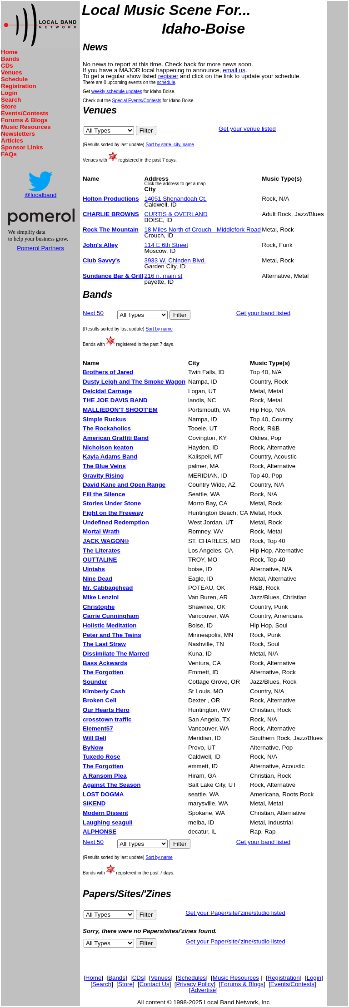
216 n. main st (164, 275)
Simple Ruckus (104, 419)
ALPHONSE (99, 831)
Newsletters (18, 133)
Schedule (14, 79)
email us (234, 70)
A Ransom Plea (105, 775)
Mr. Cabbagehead (108, 587)
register (168, 76)
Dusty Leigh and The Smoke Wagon (134, 381)
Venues (11, 72)
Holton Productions (111, 198)
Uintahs (94, 569)
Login (9, 92)
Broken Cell (99, 700)
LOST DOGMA (103, 794)
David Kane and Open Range (124, 484)
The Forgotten (103, 672)
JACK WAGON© (106, 541)
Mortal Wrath (101, 531)
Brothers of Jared (108, 372)
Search (11, 99)
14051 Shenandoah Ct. (176, 198)
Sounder (95, 681)
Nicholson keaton (108, 447)
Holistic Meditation (109, 625)
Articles (12, 140)
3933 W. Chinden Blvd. (175, 260)
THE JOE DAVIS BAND (115, 400)
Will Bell (94, 738)
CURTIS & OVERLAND (176, 214)
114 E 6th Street (166, 245)
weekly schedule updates (116, 91)
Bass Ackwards (105, 663)
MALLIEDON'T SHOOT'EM (120, 409)
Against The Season (111, 784)
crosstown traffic (107, 719)
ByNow (93, 747)
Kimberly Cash (104, 691)
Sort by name (158, 328)
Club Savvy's (101, 260)
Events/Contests (24, 113)
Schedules (192, 977)
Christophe (99, 606)
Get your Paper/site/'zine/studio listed (235, 912)
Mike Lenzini (101, 597)
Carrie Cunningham (111, 615)
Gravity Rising (103, 475)
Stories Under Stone (112, 503)
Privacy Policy (195, 984)
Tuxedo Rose (101, 756)
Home (9, 52)
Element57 (98, 728)
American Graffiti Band (116, 437)
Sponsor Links (22, 147)
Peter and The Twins (112, 635)
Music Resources (26, 126)
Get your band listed (263, 313)
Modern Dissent (105, 813)
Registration (18, 86)
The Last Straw (104, 644)
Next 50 (93, 313)
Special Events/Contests (136, 100)
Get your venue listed (247, 128)
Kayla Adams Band (110, 456)
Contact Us (155, 984)
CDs (7, 65)
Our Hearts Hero (106, 709)
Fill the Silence (104, 494)
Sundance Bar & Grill (113, 275)
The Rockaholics (107, 428)
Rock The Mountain (111, 229)
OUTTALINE (100, 559)
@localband (41, 195)
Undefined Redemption (116, 522)
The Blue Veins (104, 466)
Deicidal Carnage (107, 391)
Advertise (203, 990)
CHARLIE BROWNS (111, 214)
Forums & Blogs (24, 120)
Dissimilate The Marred (116, 653)
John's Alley (100, 245)
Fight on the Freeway (113, 512)
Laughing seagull (108, 822)
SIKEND (94, 803)
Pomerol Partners (40, 248)
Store (8, 106)
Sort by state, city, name (169, 144)
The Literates (101, 550)
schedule (166, 82)
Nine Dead (97, 578)
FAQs (9, 154)
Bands (10, 58)
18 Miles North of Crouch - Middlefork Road (203, 229)
